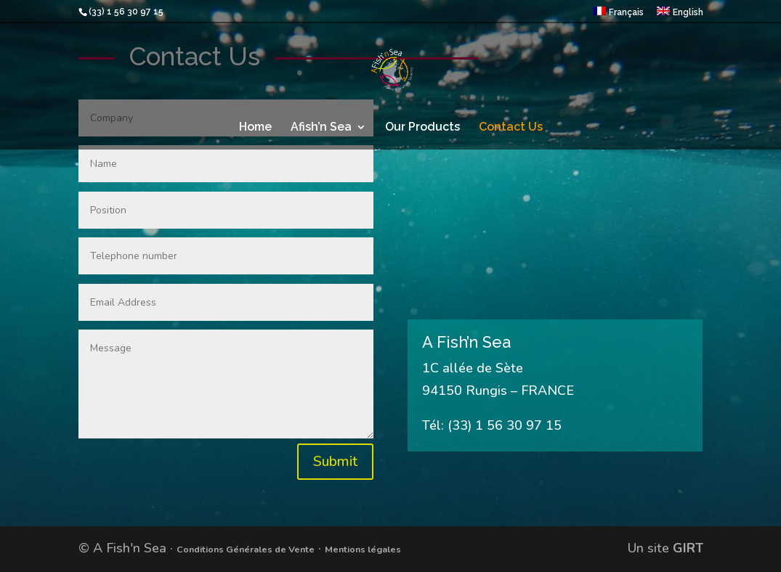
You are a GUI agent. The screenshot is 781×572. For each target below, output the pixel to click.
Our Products (422, 128)
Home (255, 128)
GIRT (688, 548)
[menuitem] (618, 15)
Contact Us (511, 128)
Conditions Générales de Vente (246, 549)
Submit (335, 461)
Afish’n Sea (321, 128)
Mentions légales (363, 549)
